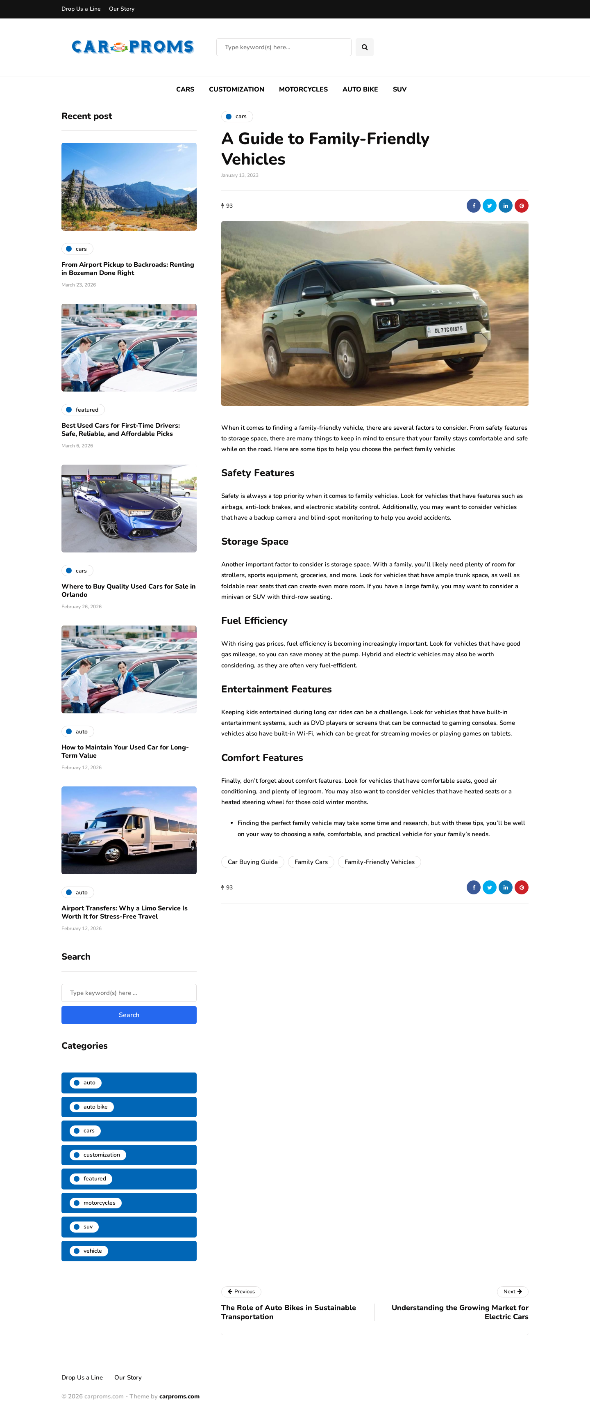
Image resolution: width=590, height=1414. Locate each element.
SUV (400, 89)
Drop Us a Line (81, 9)
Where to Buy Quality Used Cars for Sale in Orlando (128, 590)
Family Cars (311, 862)
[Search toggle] (365, 47)
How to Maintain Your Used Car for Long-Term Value (125, 751)
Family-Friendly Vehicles (380, 862)
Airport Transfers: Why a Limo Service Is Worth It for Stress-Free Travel (124, 912)
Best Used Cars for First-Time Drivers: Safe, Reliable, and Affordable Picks (120, 429)
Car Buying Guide (253, 862)
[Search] (284, 47)
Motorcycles (303, 89)
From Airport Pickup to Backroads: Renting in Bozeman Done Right (127, 268)
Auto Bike (360, 89)
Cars (185, 89)
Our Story (121, 9)
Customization (236, 89)
